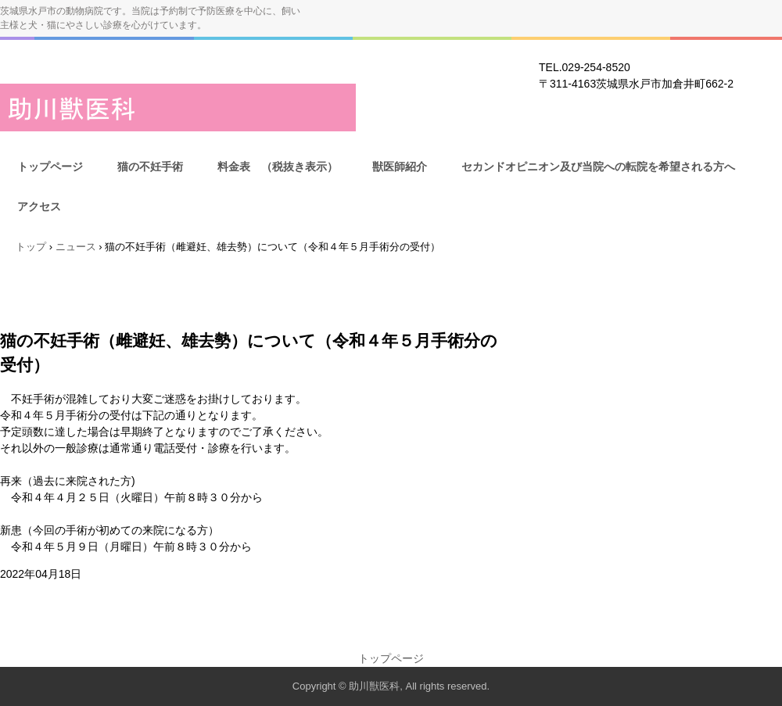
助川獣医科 (178, 107)
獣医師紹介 (399, 166)
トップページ (50, 166)
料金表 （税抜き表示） (277, 166)
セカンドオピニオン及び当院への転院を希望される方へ (598, 166)
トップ (31, 247)
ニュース (76, 247)
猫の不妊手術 (150, 166)
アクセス (39, 206)
